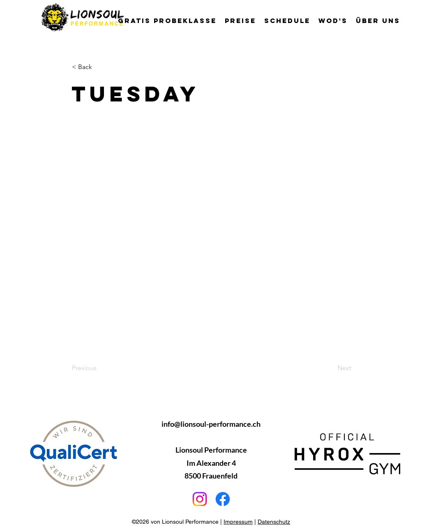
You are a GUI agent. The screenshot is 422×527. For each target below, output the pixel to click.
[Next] (330, 368)
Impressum (238, 521)
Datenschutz (274, 521)
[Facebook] (222, 499)
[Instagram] (199, 499)
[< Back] (99, 67)
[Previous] (99, 368)
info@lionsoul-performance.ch (211, 423)
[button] (378, 20)
